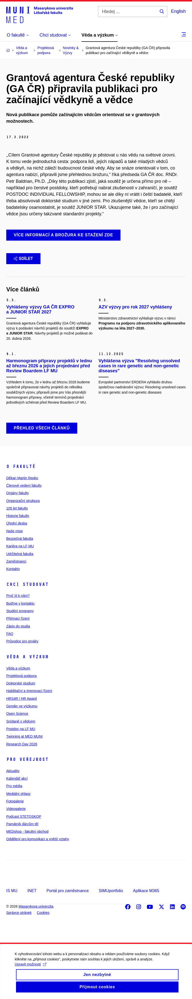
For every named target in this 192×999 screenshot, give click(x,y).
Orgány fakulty (17, 493)
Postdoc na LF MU (20, 729)
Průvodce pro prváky (22, 641)
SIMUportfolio (111, 891)
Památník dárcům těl (22, 824)
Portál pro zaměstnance (67, 891)
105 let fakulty (17, 508)
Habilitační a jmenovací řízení (29, 691)
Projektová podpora (21, 676)
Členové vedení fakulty (24, 485)
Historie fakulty (17, 516)
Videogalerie (16, 809)
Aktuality (13, 771)
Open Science (17, 714)
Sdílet (23, 258)
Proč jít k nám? (18, 596)
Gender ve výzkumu (22, 706)
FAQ (9, 634)
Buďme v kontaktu (20, 603)
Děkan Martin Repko (22, 478)
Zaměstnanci (16, 561)
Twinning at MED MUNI (24, 736)
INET (31, 891)
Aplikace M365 (146, 891)
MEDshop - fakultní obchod (27, 831)
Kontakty (13, 569)
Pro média (14, 786)
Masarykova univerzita (35, 906)
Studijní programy (20, 611)
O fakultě (21, 466)
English (178, 11)
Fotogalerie (15, 801)
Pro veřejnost (27, 759)
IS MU (11, 891)
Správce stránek (19, 913)
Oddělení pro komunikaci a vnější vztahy (37, 839)
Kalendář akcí (17, 778)
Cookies (43, 913)
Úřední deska (16, 523)
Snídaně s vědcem (20, 721)
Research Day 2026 (21, 744)
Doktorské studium (20, 683)
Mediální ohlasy (18, 794)
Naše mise (14, 531)
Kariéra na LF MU (20, 546)
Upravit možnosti (31, 971)
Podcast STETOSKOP (23, 816)
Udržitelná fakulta (19, 554)
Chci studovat (27, 584)
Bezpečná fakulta (19, 539)
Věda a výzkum (27, 656)
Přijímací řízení (18, 618)
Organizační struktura (23, 501)
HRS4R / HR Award (21, 699)
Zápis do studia (18, 626)
